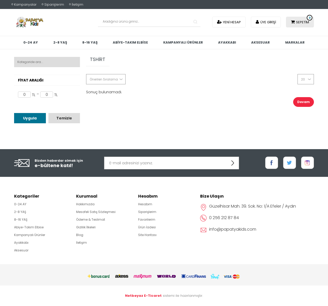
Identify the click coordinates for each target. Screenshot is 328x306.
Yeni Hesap (232, 22)
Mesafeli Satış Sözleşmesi (96, 212)
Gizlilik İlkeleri (86, 227)
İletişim (77, 4)
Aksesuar (281, 42)
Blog (79, 235)
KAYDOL (232, 163)
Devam (303, 102)
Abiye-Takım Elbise (147, 42)
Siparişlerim (54, 4)
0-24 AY (44, 42)
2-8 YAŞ (75, 42)
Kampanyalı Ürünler (201, 42)
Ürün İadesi (147, 227)
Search (195, 22)
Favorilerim (146, 219)
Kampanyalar (25, 4)
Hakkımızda (85, 204)
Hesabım (145, 204)
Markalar (164, 56)
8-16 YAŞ (106, 42)
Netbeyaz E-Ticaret (143, 295)
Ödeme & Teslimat (90, 219)
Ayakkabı (247, 42)
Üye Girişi (268, 22)
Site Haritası (147, 235)
